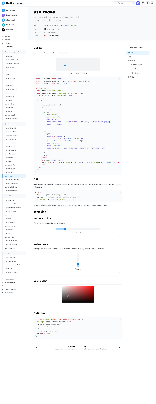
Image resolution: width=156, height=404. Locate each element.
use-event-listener (11, 139)
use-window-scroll (11, 248)
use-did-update (10, 257)
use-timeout (9, 107)
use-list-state (9, 85)
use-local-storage (11, 89)
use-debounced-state (12, 60)
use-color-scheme (11, 132)
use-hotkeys (9, 157)
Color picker (40, 281)
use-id (7, 71)
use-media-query (10, 168)
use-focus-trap (10, 146)
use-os (7, 233)
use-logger (8, 268)
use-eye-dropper (10, 211)
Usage (38, 48)
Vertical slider (41, 244)
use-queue (8, 100)
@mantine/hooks (51, 35)
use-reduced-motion (12, 180)
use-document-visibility (13, 207)
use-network (9, 230)
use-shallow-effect (11, 272)
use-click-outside (10, 128)
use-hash (8, 218)
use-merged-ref (10, 226)
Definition (40, 313)
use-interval (9, 82)
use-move (8, 176)
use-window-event (11, 244)
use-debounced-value (12, 63)
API (36, 179)
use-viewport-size (11, 191)
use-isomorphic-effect (12, 265)
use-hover (8, 161)
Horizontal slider (43, 218)
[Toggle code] (119, 236)
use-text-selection (11, 241)
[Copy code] (119, 78)
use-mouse (9, 172)
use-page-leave (10, 237)
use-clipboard (9, 200)
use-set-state (9, 104)
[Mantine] (8, 4)
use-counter (9, 56)
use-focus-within (10, 150)
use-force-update (10, 261)
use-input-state (10, 78)
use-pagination (10, 93)
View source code (51, 29)
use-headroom (10, 222)
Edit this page (50, 32)
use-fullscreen (10, 154)
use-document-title (11, 204)
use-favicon (9, 215)
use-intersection (10, 165)
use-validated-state (11, 119)
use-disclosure (10, 67)
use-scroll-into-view (11, 187)
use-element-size (10, 135)
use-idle (7, 74)
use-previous (9, 96)
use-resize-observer (11, 183)
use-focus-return (10, 143)
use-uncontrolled (10, 115)
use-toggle (8, 111)
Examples (40, 211)
